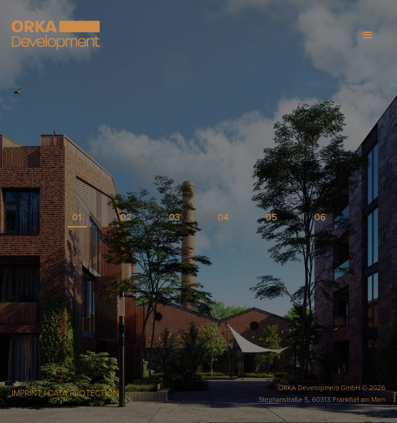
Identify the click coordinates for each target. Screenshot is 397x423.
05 (271, 217)
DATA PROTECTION (83, 393)
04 (223, 217)
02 (125, 217)
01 (77, 217)
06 (320, 217)
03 (174, 217)
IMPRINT (27, 393)
